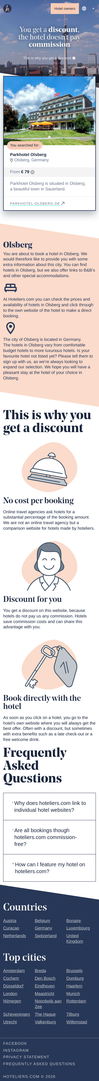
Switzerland (46, 936)
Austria (9, 921)
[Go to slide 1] (49, 137)
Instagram (16, 1050)
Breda (40, 971)
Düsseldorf (13, 986)
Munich (73, 994)
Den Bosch (45, 979)
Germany (43, 928)
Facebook (15, 1044)
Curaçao (11, 928)
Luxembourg (78, 928)
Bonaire (73, 921)
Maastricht (44, 994)
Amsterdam (14, 971)
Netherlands (14, 936)
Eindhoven (45, 986)
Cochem (11, 979)
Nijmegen (12, 1001)
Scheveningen (16, 1015)
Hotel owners (64, 9)
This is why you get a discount (49, 58)
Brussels (74, 971)
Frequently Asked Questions (39, 1064)
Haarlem (74, 986)
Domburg (75, 979)
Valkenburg (45, 1022)
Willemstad (76, 1022)
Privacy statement (26, 1057)
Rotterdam (76, 1001)
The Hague (45, 1015)
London (10, 994)
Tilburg (72, 1015)
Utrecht (10, 1022)
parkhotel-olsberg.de (37, 203)
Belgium (42, 921)
